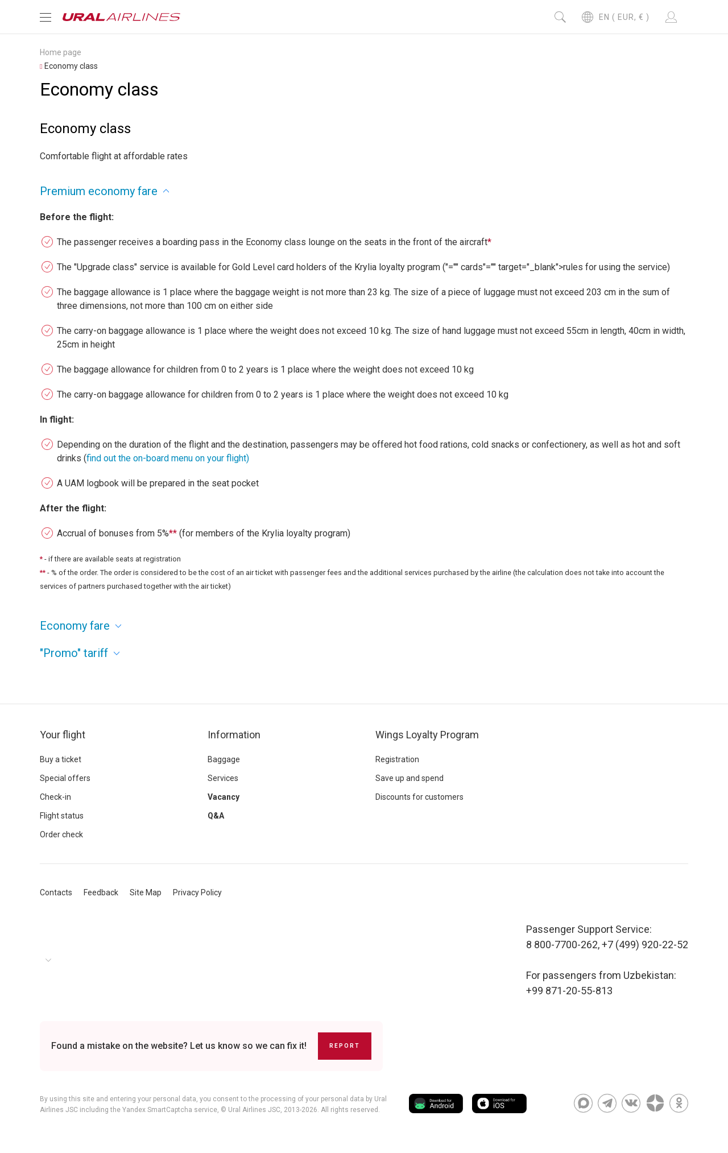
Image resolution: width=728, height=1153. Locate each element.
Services (223, 778)
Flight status (62, 815)
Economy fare (75, 626)
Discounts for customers (419, 796)
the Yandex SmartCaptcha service (163, 1110)
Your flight (62, 735)
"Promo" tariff (74, 653)
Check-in (55, 796)
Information (234, 735)
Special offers (65, 778)
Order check (61, 834)
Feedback (101, 892)
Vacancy (223, 796)
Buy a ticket (60, 759)
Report (344, 1046)
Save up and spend (409, 778)
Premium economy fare (99, 191)
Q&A (216, 815)
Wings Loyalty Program (427, 735)
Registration (397, 759)
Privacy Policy (197, 892)
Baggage (224, 759)
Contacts (56, 892)
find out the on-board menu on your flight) (167, 458)
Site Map (146, 892)
